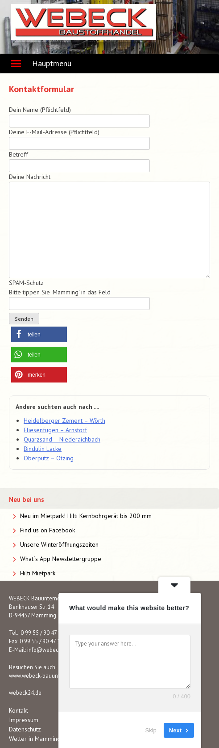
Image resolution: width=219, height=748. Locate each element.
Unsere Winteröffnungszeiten (59, 544)
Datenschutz (25, 729)
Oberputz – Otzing (49, 458)
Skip (151, 730)
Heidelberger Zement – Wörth (64, 420)
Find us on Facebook (47, 530)
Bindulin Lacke (43, 449)
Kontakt (18, 710)
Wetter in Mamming (35, 739)
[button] (39, 334)
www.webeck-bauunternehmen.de (51, 675)
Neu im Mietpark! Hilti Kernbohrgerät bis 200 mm (86, 516)
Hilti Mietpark (37, 573)
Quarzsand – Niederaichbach (62, 439)
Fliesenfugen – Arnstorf (55, 430)
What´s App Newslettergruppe (60, 559)
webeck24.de (25, 692)
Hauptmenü (51, 63)
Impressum (23, 720)
